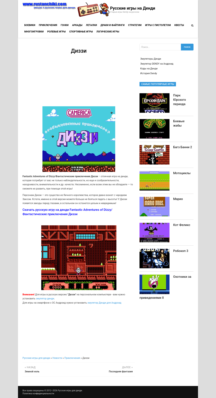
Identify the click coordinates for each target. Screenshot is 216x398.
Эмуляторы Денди (150, 58)
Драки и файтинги (112, 25)
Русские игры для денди (36, 358)
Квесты (179, 25)
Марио (178, 199)
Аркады (77, 25)
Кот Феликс (181, 225)
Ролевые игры (56, 31)
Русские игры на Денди (132, 8)
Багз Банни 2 (182, 147)
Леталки (91, 25)
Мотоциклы (181, 173)
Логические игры (107, 31)
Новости (57, 358)
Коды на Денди (149, 68)
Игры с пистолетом (158, 25)
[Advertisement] (78, 81)
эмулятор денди (45, 298)
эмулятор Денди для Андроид (104, 302)
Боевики (29, 25)
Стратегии (134, 25)
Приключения (48, 25)
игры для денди (74, 390)
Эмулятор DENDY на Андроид (156, 63)
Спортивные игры (81, 31)
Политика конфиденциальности (38, 393)
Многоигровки (34, 31)
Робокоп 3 (180, 251)
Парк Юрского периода (179, 100)
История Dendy (148, 73)
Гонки (65, 25)
